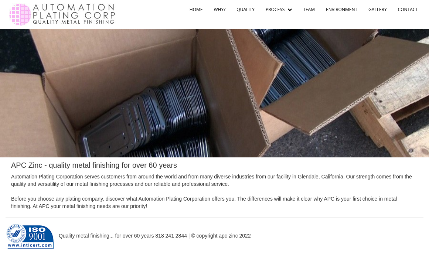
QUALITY (245, 9)
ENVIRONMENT (341, 9)
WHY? (220, 9)
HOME (196, 9)
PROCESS (279, 9)
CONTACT (408, 9)
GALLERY (377, 9)
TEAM (309, 9)
